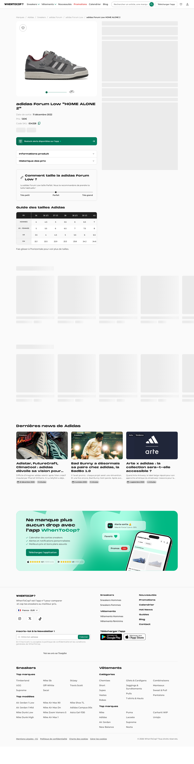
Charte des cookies (78, 739)
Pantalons (158, 695)
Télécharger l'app (166, 4)
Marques (20, 17)
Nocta (129, 727)
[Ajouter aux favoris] (23, 27)
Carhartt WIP (160, 712)
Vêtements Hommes (111, 616)
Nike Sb (47, 680)
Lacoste (130, 717)
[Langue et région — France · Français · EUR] (28, 610)
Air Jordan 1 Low (25, 702)
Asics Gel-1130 (77, 712)
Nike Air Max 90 (51, 702)
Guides (144, 614)
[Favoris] (181, 4)
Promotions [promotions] (80, 4)
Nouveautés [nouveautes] (65, 4)
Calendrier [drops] (95, 4)
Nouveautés (147, 595)
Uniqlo (156, 717)
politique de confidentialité (57, 642)
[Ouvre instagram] (19, 618)
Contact (144, 624)
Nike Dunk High (25, 717)
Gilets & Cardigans (136, 680)
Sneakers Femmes (110, 605)
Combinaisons (161, 680)
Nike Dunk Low (24, 712)
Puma (129, 712)
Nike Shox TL (77, 702)
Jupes (102, 690)
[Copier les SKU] (39, 123)
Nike (101, 712)
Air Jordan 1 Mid (25, 707)
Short (102, 685)
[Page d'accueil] (14, 4)
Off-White (48, 685)
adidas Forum (55, 17)
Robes (102, 700)
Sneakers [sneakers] (32, 4)
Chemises (104, 680)
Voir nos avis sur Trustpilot (55, 653)
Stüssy (73, 680)
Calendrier (146, 605)
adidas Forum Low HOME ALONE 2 (103, 17)
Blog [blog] (105, 4)
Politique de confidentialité (53, 739)
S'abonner (83, 637)
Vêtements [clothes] (47, 4)
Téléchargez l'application (43, 552)
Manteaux (158, 685)
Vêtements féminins (111, 621)
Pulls (129, 693)
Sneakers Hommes (110, 600)
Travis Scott (76, 685)
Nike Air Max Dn (52, 707)
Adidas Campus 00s (81, 707)
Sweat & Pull (160, 690)
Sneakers (41, 17)
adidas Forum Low (74, 17)
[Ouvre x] (29, 618)
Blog (142, 619)
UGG (18, 685)
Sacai (46, 690)
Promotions (147, 600)
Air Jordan (105, 722)
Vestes (102, 695)
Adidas (31, 17)
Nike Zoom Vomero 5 (54, 712)
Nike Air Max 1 (50, 717)
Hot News (146, 609)
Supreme (21, 690)
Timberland (22, 680)
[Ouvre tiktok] (40, 618)
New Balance (106, 727)
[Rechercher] (131, 4)
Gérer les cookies (98, 739)
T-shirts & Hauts (134, 698)
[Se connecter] (187, 4)
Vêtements (108, 611)
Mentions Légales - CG (27, 739)
